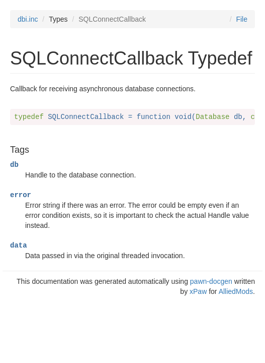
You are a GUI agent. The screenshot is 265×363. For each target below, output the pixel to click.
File (241, 19)
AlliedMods (236, 291)
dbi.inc (28, 19)
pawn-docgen (211, 281)
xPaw (198, 291)
